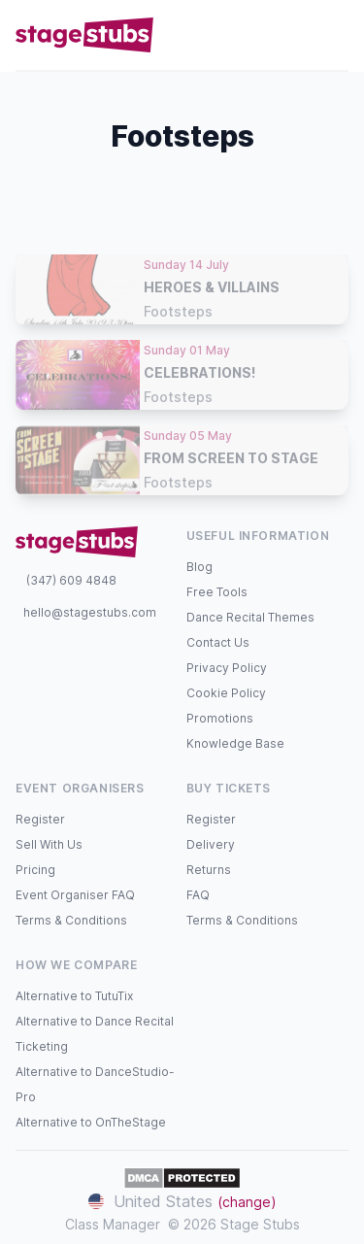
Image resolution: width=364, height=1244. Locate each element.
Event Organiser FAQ (75, 895)
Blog (199, 566)
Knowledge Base (235, 743)
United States (182, 1201)
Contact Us (217, 642)
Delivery (210, 844)
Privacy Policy (226, 667)
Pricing (35, 869)
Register (40, 819)
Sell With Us (49, 844)
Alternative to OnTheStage (91, 1122)
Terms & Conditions (71, 920)
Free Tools (217, 592)
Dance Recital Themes (250, 617)
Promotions (219, 718)
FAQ (198, 895)
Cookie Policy (226, 693)
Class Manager (112, 1224)
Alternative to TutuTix (74, 996)
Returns (208, 869)
